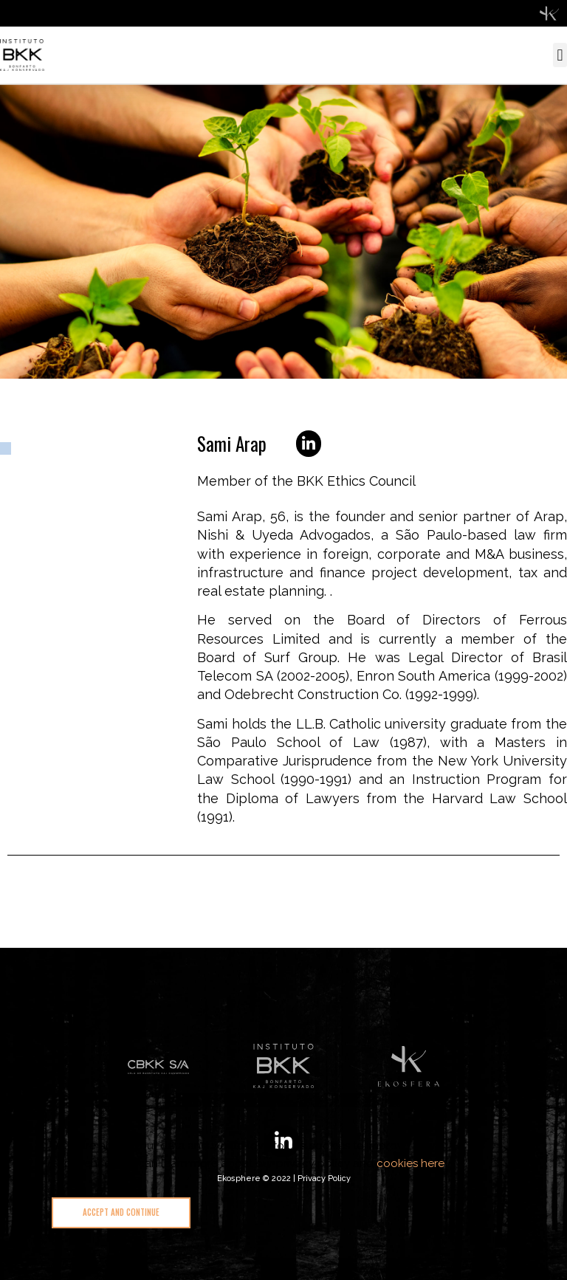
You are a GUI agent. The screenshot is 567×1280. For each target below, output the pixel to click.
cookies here (410, 1163)
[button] (560, 55)
